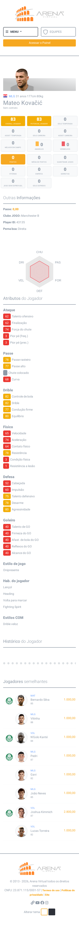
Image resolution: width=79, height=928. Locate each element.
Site (47, 894)
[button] (14, 31)
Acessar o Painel (39, 42)
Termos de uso (51, 890)
